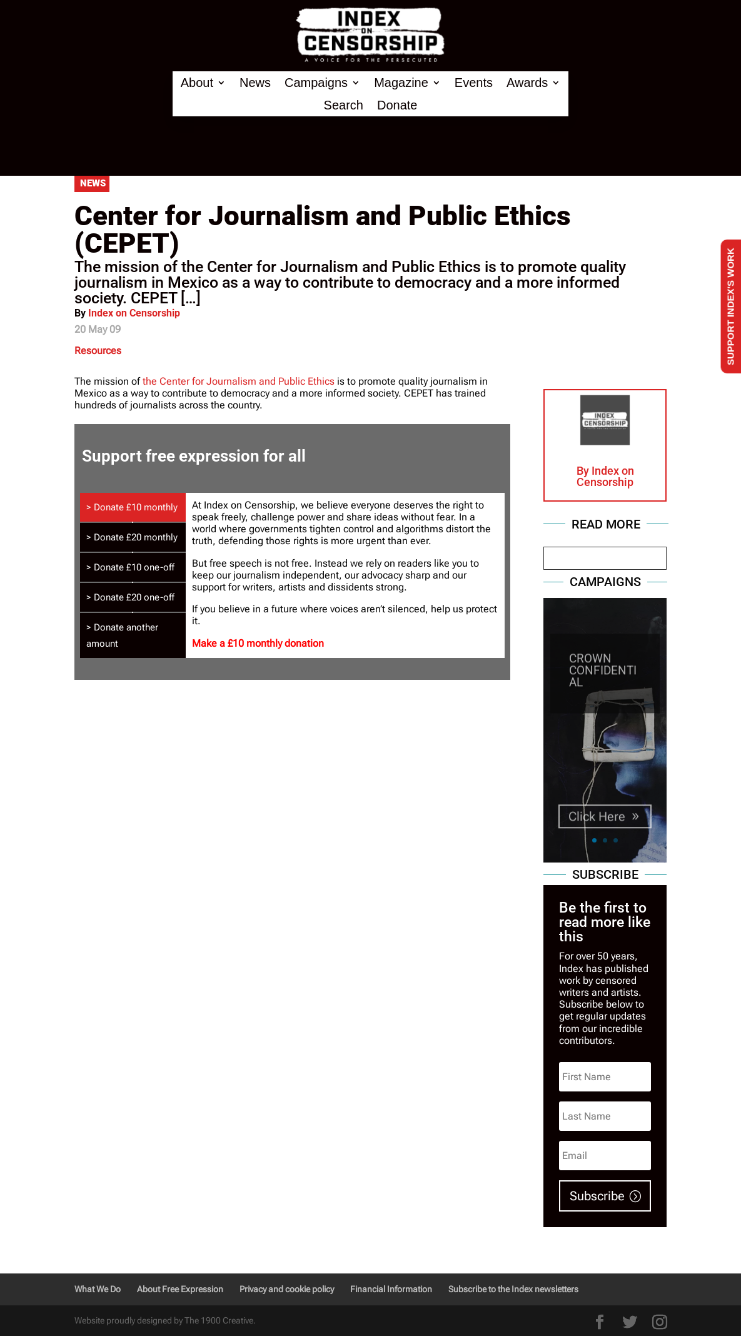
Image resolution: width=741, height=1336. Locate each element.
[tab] (133, 507)
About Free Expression (180, 1289)
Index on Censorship (134, 313)
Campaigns (316, 82)
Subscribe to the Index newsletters (513, 1289)
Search (343, 105)
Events (474, 82)
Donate (397, 105)
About (197, 82)
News (255, 82)
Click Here (596, 826)
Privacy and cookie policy (286, 1289)
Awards (527, 82)
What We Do (97, 1289)
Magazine (401, 82)
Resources (97, 351)
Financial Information (391, 1289)
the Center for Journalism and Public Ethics (239, 381)
